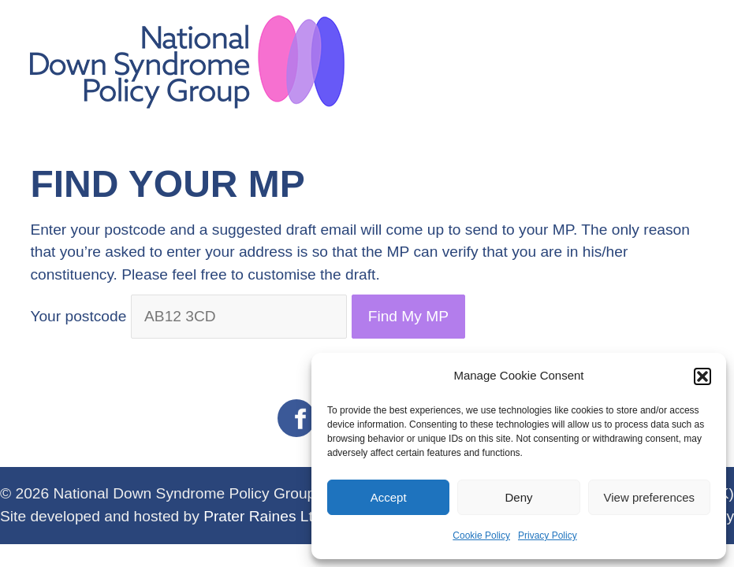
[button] (702, 376)
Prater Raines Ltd (262, 516)
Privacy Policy (547, 535)
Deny (518, 497)
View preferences (649, 497)
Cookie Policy (481, 535)
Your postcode (78, 316)
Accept (389, 497)
